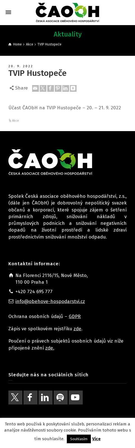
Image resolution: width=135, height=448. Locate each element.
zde (77, 329)
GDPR (75, 316)
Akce (15, 120)
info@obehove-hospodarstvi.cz (50, 301)
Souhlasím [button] (78, 439)
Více (96, 438)
